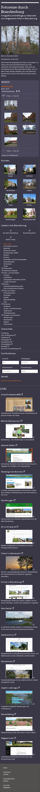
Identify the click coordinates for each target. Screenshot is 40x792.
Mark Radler (6, 608)
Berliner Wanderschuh (10, 421)
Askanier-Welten (8, 445)
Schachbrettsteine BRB (10, 394)
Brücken (6, 255)
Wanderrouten (8, 317)
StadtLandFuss (7, 635)
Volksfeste (4, 337)
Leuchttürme (8, 277)
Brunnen (6, 257)
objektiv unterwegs (9, 688)
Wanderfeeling (7, 714)
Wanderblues (6, 661)
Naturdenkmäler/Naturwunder (13, 286)
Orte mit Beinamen (7, 335)
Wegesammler (7, 738)
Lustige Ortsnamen (10, 282)
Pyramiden (7, 295)
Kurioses (6, 275)
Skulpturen (7, 306)
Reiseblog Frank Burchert (11, 472)
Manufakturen (5, 342)
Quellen (6, 297)
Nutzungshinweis (9, 779)
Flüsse (6, 266)
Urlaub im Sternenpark (10, 553)
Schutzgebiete (6, 344)
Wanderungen (7, 500)
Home (5, 768)
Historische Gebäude (10, 271)
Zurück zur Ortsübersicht (9, 155)
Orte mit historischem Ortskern (14, 288)
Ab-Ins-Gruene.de (8, 527)
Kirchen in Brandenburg (11, 582)
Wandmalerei (8, 320)
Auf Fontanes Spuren (10, 246)
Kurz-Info (6, 785)
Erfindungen (5, 340)
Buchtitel (4, 346)
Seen (5, 302)
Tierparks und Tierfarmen (11, 315)
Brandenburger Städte (11, 253)
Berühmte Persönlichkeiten (10, 349)
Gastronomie (7, 268)
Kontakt (5, 774)
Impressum (7, 772)
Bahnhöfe (7, 248)
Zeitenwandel (8, 324)
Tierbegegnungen (9, 313)
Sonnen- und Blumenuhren (12, 308)
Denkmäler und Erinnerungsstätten (15, 259)
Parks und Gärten (9, 291)
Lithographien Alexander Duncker (15, 279)
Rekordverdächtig (9, 299)
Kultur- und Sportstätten (11, 273)
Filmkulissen (8, 264)
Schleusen (6, 304)
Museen (6, 284)
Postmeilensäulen (9, 293)
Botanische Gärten (10, 250)
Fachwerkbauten (9, 262)
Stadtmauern (8, 311)
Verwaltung (5, 333)
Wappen (6, 322)
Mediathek (6, 787)
